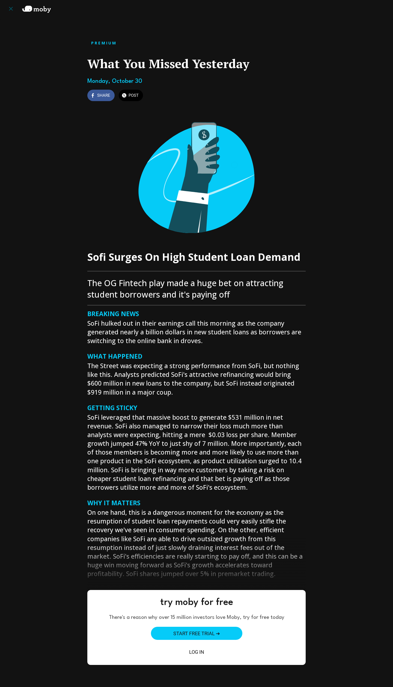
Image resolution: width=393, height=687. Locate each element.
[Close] (11, 8)
